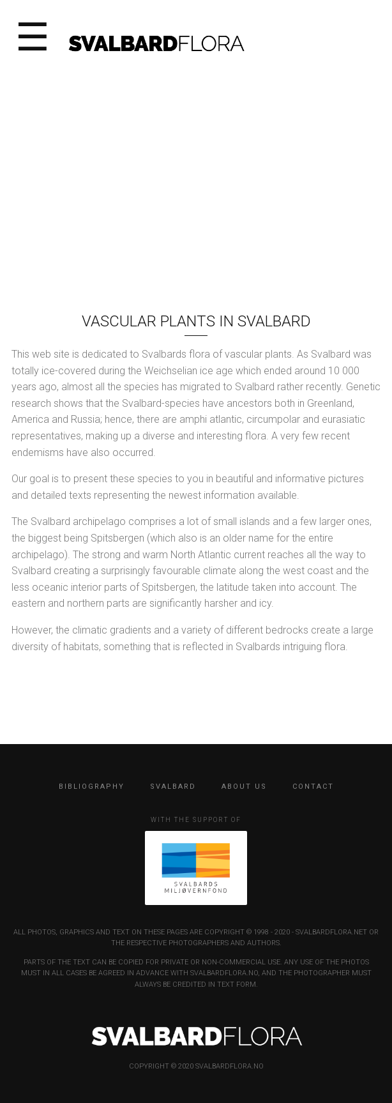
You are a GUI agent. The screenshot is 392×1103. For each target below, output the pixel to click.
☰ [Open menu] (32, 38)
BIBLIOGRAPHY (91, 786)
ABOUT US (244, 786)
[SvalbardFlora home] (156, 42)
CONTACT (313, 786)
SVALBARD (173, 786)
